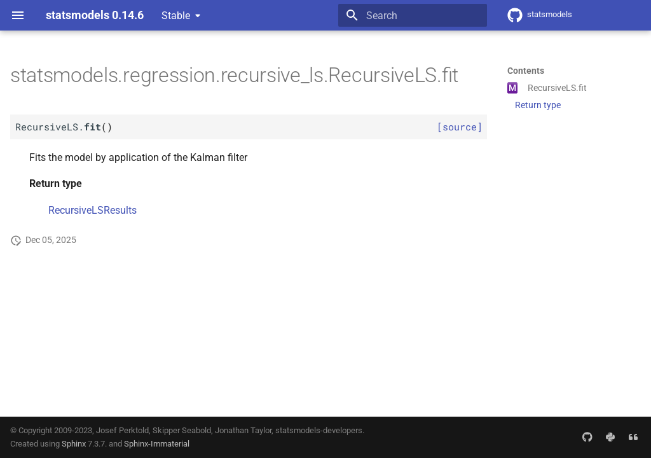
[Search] (412, 15)
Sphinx (74, 443)
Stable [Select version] (175, 16)
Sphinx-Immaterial (156, 443)
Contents (525, 71)
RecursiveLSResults (92, 210)
